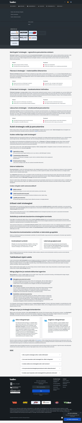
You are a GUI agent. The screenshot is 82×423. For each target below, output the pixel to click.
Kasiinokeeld (55, 387)
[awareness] (67, 418)
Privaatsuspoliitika (56, 383)
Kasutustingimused (56, 385)
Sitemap (64, 387)
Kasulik (60, 6)
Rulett (22, 9)
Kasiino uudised (66, 380)
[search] (64, 2)
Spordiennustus (51, 6)
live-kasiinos (38, 340)
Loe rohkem (60, 16)
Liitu (41, 391)
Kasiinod (14, 6)
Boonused (22, 6)
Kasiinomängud (32, 6)
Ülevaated (42, 6)
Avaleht (11, 9)
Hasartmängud (17, 9)
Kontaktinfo (65, 385)
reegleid (36, 131)
